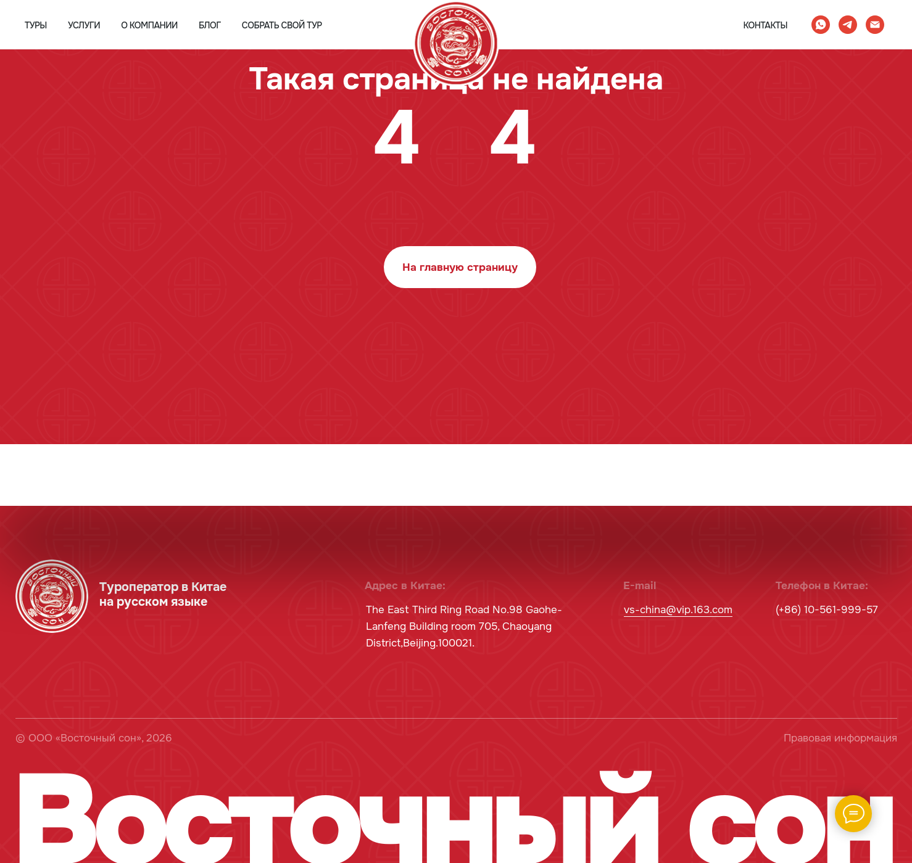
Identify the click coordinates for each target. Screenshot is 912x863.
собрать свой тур (282, 25)
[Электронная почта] (875, 24)
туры (36, 25)
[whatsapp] (820, 24)
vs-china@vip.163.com (678, 609)
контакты (765, 25)
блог (210, 25)
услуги (84, 25)
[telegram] (848, 24)
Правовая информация (840, 738)
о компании (149, 25)
